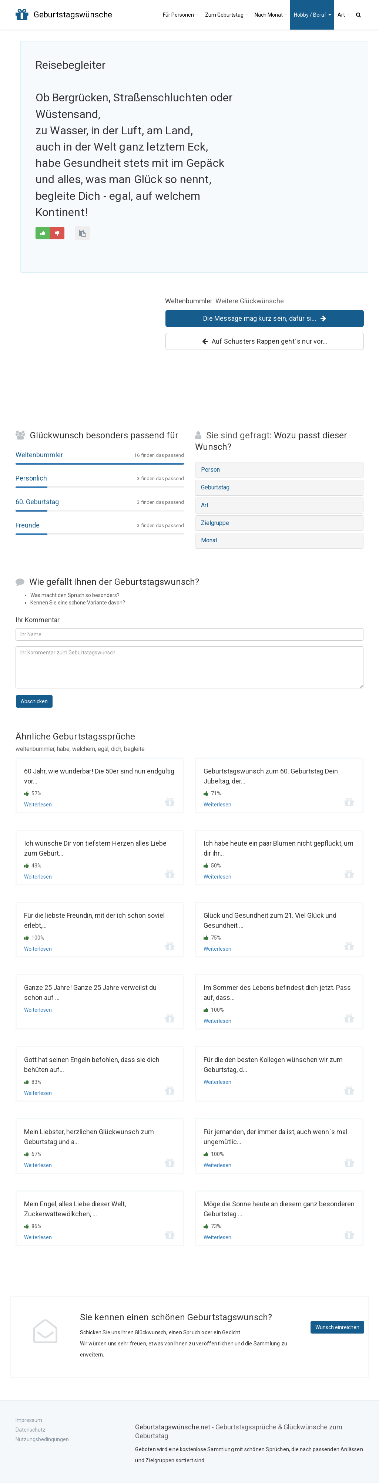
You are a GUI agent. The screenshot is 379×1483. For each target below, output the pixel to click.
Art (344, 15)
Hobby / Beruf (312, 15)
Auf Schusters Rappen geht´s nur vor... (265, 341)
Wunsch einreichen (337, 1327)
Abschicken (34, 701)
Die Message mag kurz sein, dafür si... (264, 318)
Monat (271, 15)
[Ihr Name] (189, 634)
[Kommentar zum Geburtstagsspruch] (189, 667)
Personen (181, 15)
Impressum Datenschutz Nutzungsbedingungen (42, 1429)
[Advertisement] (307, 104)
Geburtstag (226, 15)
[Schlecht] (57, 233)
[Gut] (43, 233)
